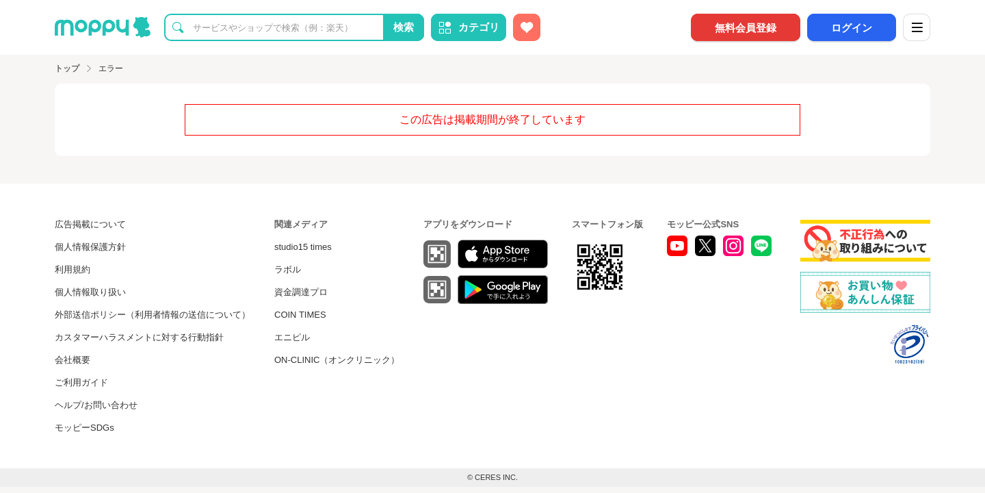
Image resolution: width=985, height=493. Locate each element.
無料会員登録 (745, 28)
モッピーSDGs (84, 427)
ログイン (851, 28)
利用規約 (72, 269)
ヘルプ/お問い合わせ (96, 405)
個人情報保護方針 (90, 247)
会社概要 (72, 360)
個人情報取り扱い (90, 292)
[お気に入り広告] (526, 27)
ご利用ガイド (81, 382)
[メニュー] (916, 27)
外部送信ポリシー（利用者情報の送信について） (152, 314)
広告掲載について (90, 224)
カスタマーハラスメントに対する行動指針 (139, 337)
